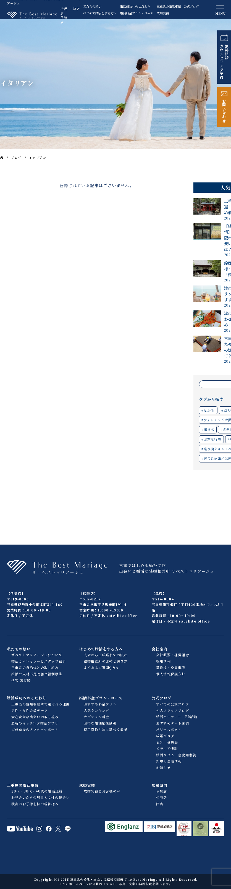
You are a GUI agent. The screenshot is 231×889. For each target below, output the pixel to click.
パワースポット (168, 729)
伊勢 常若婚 (21, 680)
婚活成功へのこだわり (135, 6)
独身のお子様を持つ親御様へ (35, 803)
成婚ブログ (165, 735)
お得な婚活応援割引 (100, 723)
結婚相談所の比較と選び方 (105, 661)
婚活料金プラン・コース (135, 13)
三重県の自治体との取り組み (35, 667)
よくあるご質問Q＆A (101, 667)
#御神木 (207, 429)
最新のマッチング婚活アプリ (35, 723)
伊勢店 (64, 19)
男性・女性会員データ (29, 710)
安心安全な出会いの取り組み (35, 716)
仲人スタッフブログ (172, 710)
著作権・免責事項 (170, 667)
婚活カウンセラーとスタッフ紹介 (38, 661)
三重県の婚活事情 (169, 6)
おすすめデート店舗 (172, 723)
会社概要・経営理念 (172, 654)
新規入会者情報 (169, 761)
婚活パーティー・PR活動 (176, 716)
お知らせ (163, 767)
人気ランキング (96, 710)
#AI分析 (208, 410)
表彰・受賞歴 (167, 742)
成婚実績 (163, 13)
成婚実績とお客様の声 (102, 791)
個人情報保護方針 (170, 673)
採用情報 (163, 661)
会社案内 (159, 649)
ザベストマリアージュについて (36, 654)
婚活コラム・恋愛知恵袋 (176, 754)
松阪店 (64, 10)
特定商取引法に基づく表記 (105, 729)
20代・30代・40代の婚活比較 (36, 791)
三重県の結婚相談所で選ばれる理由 (40, 704)
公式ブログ (191, 6)
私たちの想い (92, 6)
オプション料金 (96, 716)
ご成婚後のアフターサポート (35, 729)
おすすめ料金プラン (100, 704)
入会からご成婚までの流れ (105, 654)
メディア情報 (167, 748)
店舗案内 (159, 785)
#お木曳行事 (211, 439)
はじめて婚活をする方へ (98, 13)
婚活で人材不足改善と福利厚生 (36, 673)
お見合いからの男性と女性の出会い (40, 797)
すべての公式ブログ (172, 704)
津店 (76, 8)
